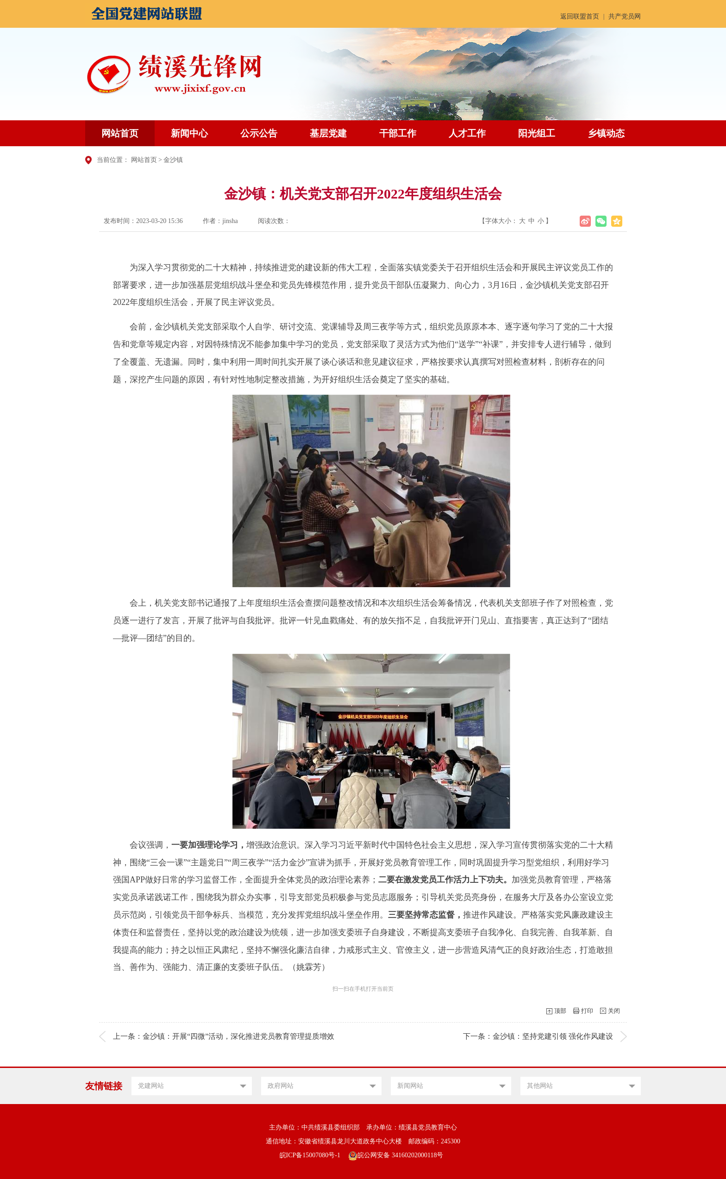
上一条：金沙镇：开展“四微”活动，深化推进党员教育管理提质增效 (223, 1036)
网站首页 (119, 133)
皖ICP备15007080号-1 (310, 1155)
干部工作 (397, 133)
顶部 (560, 1010)
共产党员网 (624, 16)
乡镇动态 (606, 133)
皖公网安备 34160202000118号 (395, 1155)
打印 (587, 1010)
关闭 (614, 1010)
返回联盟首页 (579, 16)
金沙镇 (173, 159)
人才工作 (467, 133)
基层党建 (328, 133)
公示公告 (258, 133)
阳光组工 (536, 133)
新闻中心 (189, 133)
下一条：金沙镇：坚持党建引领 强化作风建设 (538, 1036)
